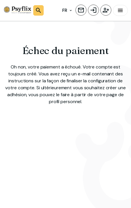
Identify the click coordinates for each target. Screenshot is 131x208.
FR (67, 10)
